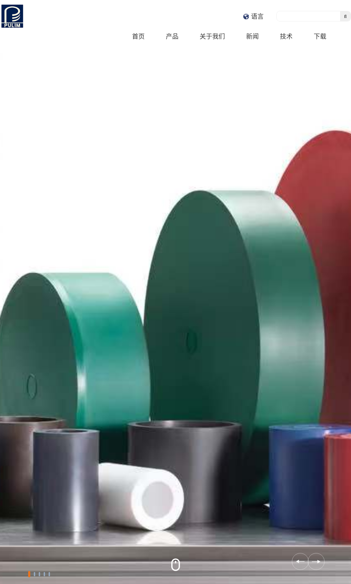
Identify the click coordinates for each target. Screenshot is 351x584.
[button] (29, 574)
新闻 (252, 36)
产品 (172, 36)
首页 (138, 36)
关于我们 (212, 36)
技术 (286, 36)
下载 (320, 36)
